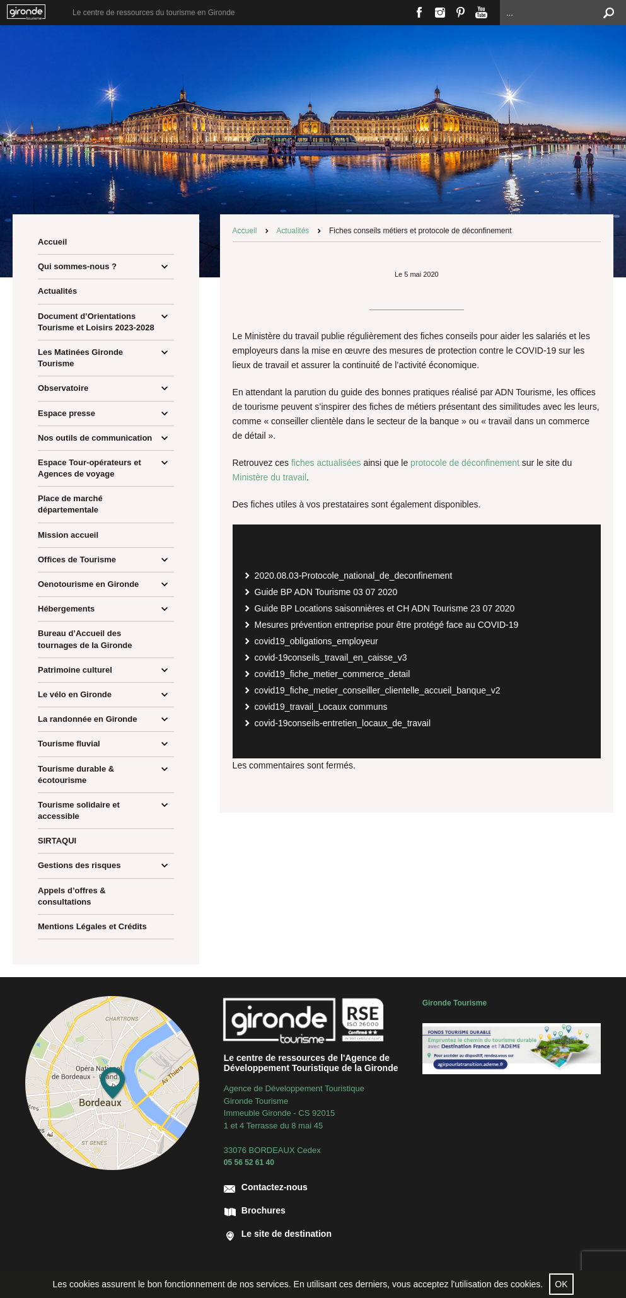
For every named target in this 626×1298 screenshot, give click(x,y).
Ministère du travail (270, 477)
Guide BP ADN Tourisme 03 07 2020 (326, 592)
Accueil (52, 241)
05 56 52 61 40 (249, 1162)
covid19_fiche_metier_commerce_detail (332, 674)
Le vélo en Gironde (75, 694)
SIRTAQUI (57, 840)
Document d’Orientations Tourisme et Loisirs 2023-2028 (96, 321)
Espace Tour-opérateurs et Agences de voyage (89, 468)
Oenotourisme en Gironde (88, 584)
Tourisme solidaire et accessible (79, 810)
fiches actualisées (326, 463)
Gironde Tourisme (454, 1003)
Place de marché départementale (70, 504)
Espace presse (66, 413)
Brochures (263, 1210)
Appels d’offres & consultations (72, 896)
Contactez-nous (274, 1187)
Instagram (440, 12)
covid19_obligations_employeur (316, 641)
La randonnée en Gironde (87, 719)
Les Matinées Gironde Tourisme (80, 357)
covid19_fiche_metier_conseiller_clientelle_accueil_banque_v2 (378, 690)
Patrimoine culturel (75, 670)
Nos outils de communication (95, 438)
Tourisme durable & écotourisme (76, 774)
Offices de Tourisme (77, 559)
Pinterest (461, 12)
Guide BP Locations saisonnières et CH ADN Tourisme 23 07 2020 (385, 608)
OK (561, 1284)
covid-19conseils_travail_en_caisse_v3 (331, 657)
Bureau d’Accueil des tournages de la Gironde (85, 639)
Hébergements (66, 608)
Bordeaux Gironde (31, 12)
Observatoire (63, 388)
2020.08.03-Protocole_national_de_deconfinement (354, 576)
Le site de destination (286, 1234)
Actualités (57, 291)
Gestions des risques (79, 865)
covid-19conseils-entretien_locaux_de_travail (343, 723)
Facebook (419, 12)
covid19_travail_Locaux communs (321, 707)
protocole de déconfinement (464, 463)
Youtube (481, 12)
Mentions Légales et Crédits (92, 926)
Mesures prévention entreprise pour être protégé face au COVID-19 (387, 625)
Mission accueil (68, 535)
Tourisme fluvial (69, 743)
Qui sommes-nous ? (77, 266)
